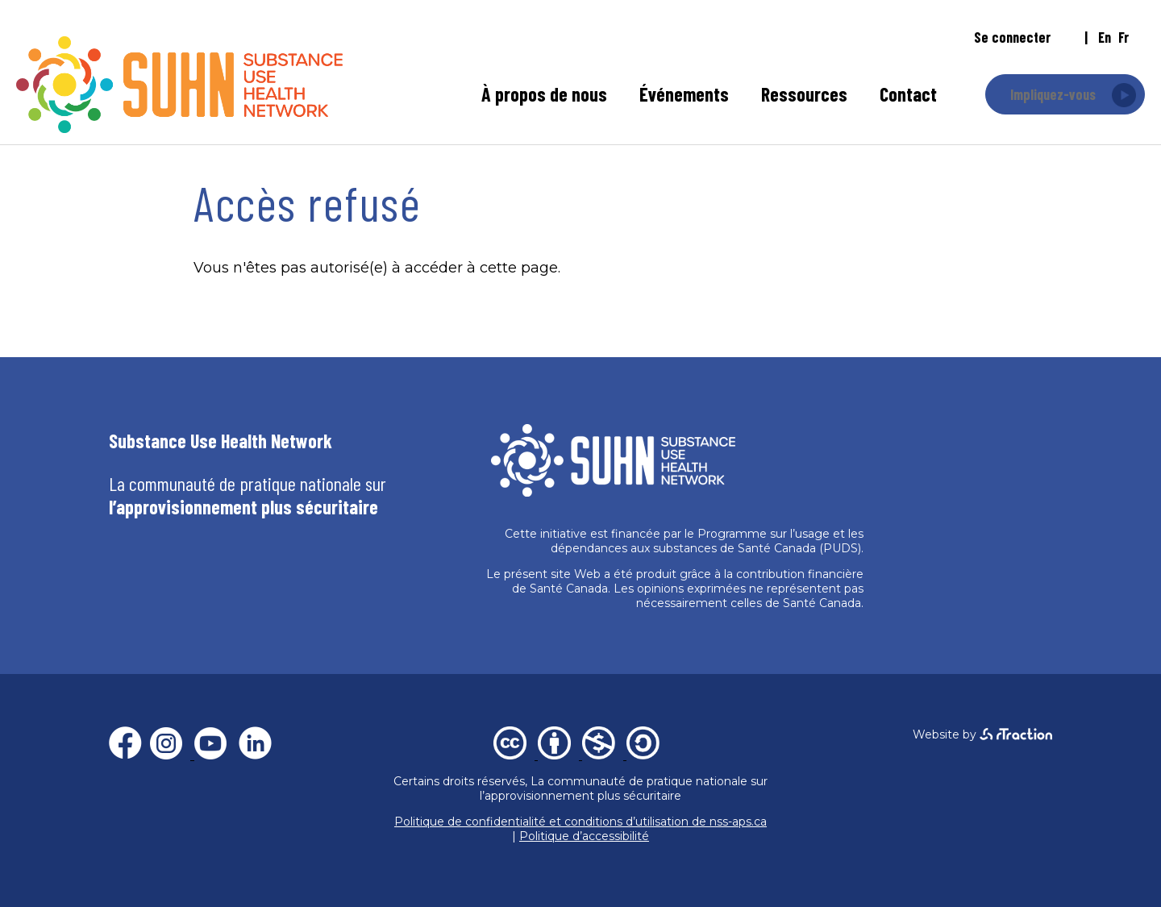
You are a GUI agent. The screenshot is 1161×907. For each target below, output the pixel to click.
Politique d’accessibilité (584, 836)
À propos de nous (544, 94)
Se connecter (1012, 37)
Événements (684, 94)
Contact (908, 94)
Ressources (804, 94)
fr (1123, 37)
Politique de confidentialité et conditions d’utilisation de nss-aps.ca (580, 821)
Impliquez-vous (1053, 94)
